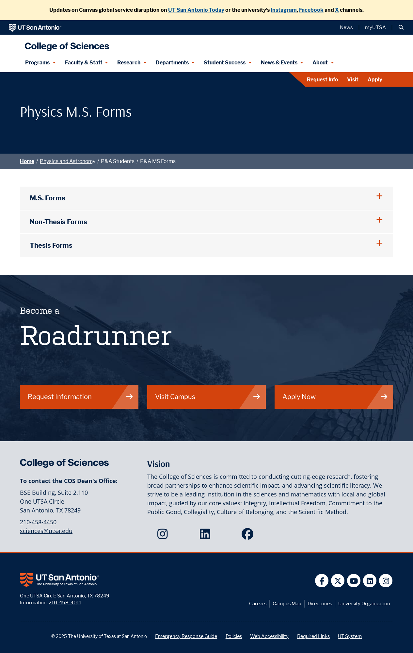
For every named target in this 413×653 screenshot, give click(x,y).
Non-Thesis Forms (58, 222)
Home (27, 161)
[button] (401, 27)
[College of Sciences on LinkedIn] (206, 536)
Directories (320, 603)
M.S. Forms (47, 198)
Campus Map (287, 603)
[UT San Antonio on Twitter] (337, 580)
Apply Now (335, 397)
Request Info (322, 79)
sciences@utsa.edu (46, 531)
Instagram (284, 10)
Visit (352, 79)
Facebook (311, 10)
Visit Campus (208, 397)
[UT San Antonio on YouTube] (353, 580)
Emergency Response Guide (186, 636)
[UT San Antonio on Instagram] (385, 580)
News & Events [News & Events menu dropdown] (279, 62)
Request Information (81, 397)
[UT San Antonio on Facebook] (321, 580)
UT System (350, 636)
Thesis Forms (51, 245)
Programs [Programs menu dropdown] (37, 62)
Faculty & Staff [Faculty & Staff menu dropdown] (83, 62)
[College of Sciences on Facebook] (249, 536)
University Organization (364, 603)
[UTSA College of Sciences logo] (65, 44)
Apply (375, 79)
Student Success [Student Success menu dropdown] (225, 62)
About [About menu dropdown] (320, 62)
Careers (257, 603)
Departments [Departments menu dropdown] (172, 62)
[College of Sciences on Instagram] (164, 536)
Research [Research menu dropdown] (128, 62)
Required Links (313, 636)
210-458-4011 (65, 602)
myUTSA (375, 27)
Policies (234, 636)
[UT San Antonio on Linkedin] (369, 580)
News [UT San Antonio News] (346, 27)
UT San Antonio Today (196, 10)
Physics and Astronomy (67, 161)
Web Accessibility (269, 636)
